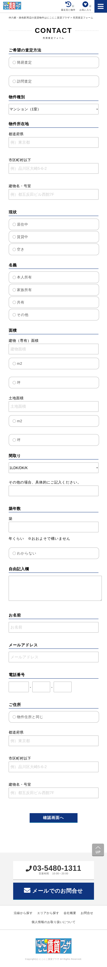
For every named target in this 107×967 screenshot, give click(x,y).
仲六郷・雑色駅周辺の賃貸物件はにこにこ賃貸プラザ (39, 17)
